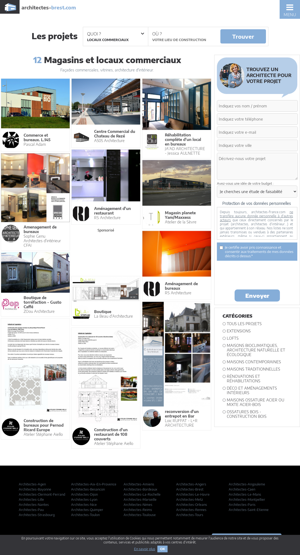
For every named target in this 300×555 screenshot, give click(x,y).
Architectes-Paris (242, 505)
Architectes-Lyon (84, 500)
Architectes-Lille (31, 500)
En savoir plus (144, 549)
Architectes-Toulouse (140, 515)
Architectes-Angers (191, 484)
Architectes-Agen (32, 484)
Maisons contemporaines (254, 362)
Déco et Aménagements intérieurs (252, 390)
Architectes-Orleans (191, 505)
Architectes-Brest (189, 489)
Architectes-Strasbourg (37, 515)
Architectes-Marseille (140, 500)
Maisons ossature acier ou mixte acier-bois (255, 402)
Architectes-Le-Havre (193, 494)
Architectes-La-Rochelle (142, 494)
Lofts (233, 338)
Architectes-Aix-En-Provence (93, 484)
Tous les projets (244, 323)
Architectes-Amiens (139, 484)
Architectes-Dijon (84, 494)
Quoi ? (115, 34)
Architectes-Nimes (138, 505)
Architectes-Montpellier (247, 500)
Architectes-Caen (242, 489)
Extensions (239, 331)
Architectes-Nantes (34, 505)
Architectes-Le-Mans (245, 494)
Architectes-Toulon (85, 515)
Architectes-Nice (84, 505)
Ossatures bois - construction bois (246, 414)
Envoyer (257, 295)
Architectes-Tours (189, 515)
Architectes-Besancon (88, 489)
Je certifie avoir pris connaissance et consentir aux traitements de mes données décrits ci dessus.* (256, 251)
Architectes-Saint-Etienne (249, 510)
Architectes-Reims (138, 510)
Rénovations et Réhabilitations (243, 378)
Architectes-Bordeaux (140, 489)
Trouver (243, 36)
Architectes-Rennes (191, 510)
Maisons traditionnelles (253, 369)
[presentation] (257, 274)
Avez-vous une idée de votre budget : (245, 184)
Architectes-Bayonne (35, 489)
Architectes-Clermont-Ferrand (42, 494)
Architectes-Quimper (87, 510)
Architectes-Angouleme (247, 484)
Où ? (157, 34)
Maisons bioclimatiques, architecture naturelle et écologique (256, 350)
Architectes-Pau (31, 510)
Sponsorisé (106, 230)
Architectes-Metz (189, 500)
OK (162, 549)
